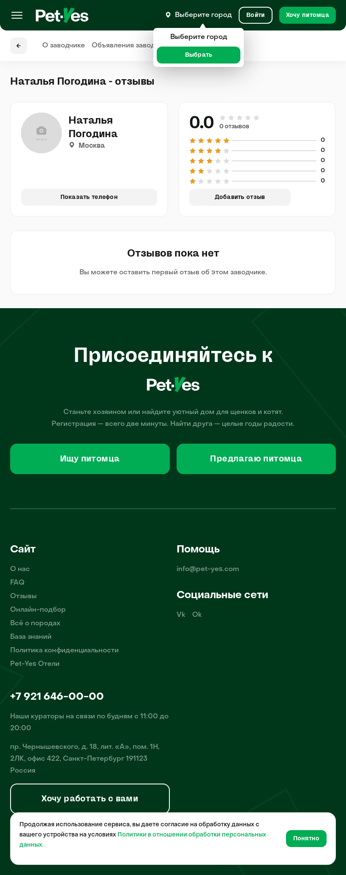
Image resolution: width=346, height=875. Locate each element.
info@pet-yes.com (208, 569)
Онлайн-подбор (38, 610)
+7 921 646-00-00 (57, 697)
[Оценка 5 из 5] (256, 117)
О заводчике (63, 45)
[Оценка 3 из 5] (239, 117)
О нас (20, 569)
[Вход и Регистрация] (255, 15)
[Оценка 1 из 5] (223, 117)
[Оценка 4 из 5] (248, 117)
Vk (181, 615)
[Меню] (17, 15)
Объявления (131, 45)
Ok (197, 615)
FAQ (17, 583)
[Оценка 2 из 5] (231, 117)
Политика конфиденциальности (64, 650)
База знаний (31, 637)
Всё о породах (35, 623)
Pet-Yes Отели (35, 664)
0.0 (201, 122)
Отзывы (23, 596)
